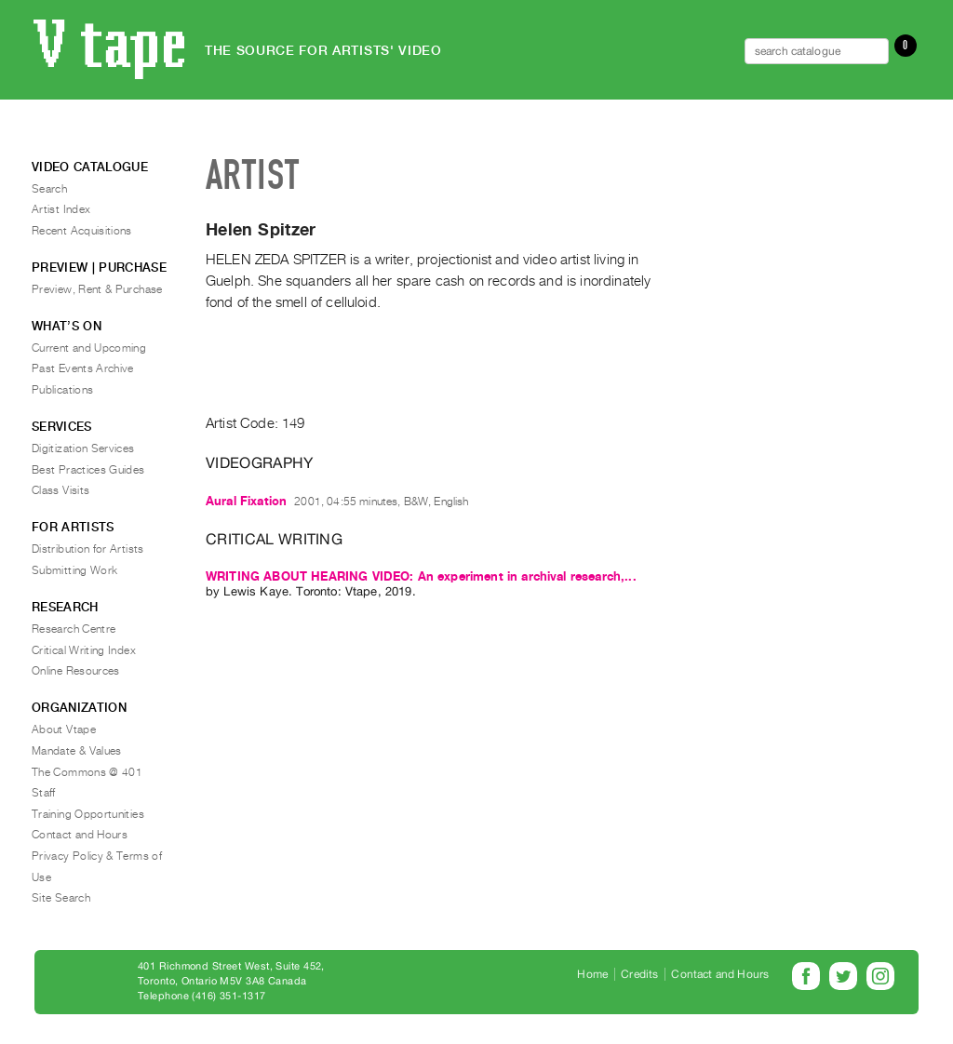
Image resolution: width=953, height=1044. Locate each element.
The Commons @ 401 (87, 772)
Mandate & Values (77, 750)
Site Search (61, 897)
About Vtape (64, 729)
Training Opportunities (88, 814)
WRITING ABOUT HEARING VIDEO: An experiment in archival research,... (421, 576)
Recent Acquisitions (82, 230)
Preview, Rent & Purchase (97, 289)
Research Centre (73, 629)
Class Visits (60, 490)
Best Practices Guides (88, 469)
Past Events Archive (83, 368)
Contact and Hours (80, 834)
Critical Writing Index (84, 650)
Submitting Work (74, 570)
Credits (639, 974)
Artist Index (61, 209)
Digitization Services (83, 448)
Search (49, 188)
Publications (62, 389)
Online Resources (76, 670)
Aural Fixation (246, 501)
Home (592, 974)
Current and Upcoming (89, 348)
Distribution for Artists (88, 548)
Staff (44, 792)
